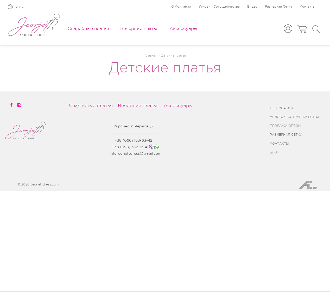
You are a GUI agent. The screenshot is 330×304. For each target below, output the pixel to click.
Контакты (307, 6)
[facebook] (11, 105)
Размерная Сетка (278, 6)
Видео (252, 6)
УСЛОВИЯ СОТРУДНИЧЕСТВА (294, 117)
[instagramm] (19, 105)
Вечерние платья (139, 28)
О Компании (181, 6)
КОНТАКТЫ (279, 143)
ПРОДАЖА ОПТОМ (285, 126)
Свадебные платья (88, 28)
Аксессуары (183, 28)
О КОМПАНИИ (281, 108)
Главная (150, 55)
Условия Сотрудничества (219, 6)
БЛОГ (274, 152)
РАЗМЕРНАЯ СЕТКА (286, 135)
